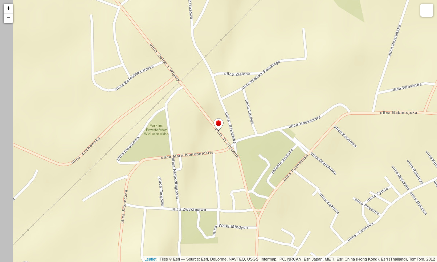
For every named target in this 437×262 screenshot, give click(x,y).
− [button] (9, 18)
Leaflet (150, 259)
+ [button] (9, 8)
